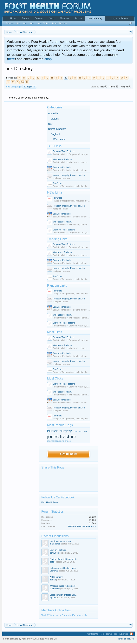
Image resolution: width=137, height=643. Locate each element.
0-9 (22, 82)
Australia (53, 113)
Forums (25, 18)
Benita (53, 579)
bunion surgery (59, 431)
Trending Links (57, 239)
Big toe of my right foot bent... (64, 559)
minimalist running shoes (59, 441)
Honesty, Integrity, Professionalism (69, 175)
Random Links (57, 285)
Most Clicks (55, 378)
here (11, 59)
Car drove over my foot (60, 541)
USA (50, 123)
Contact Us (92, 634)
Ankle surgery (56, 577)
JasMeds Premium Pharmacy (82, 526)
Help (102, 634)
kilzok (52, 562)
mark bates (55, 544)
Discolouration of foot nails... (63, 595)
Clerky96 (54, 571)
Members (64, 18)
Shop (51, 18)
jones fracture (61, 436)
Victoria (55, 118)
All (27, 82)
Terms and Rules (126, 639)
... (71, 23)
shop (48, 59)
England (55, 134)
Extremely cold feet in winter (63, 568)
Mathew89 (55, 588)
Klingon (29, 87)
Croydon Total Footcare (64, 151)
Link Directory (95, 18)
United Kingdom (57, 128)
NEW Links (54, 192)
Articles (78, 18)
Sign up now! (68, 454)
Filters (113, 86)
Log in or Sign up (120, 18)
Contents (39, 18)
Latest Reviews (59, 23)
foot (85, 431)
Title (103, 86)
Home (13, 18)
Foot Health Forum (50, 502)
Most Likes (54, 332)
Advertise (123, 634)
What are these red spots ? (62, 586)
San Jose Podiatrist (62, 167)
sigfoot (53, 597)
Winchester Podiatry (62, 159)
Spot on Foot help (58, 550)
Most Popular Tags (60, 425)
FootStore (57, 183)
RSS (131, 634)
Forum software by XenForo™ (30, 639)
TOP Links (54, 146)
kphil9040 (54, 553)
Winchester (59, 139)
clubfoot (78, 431)
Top (115, 634)
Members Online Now (56, 610)
